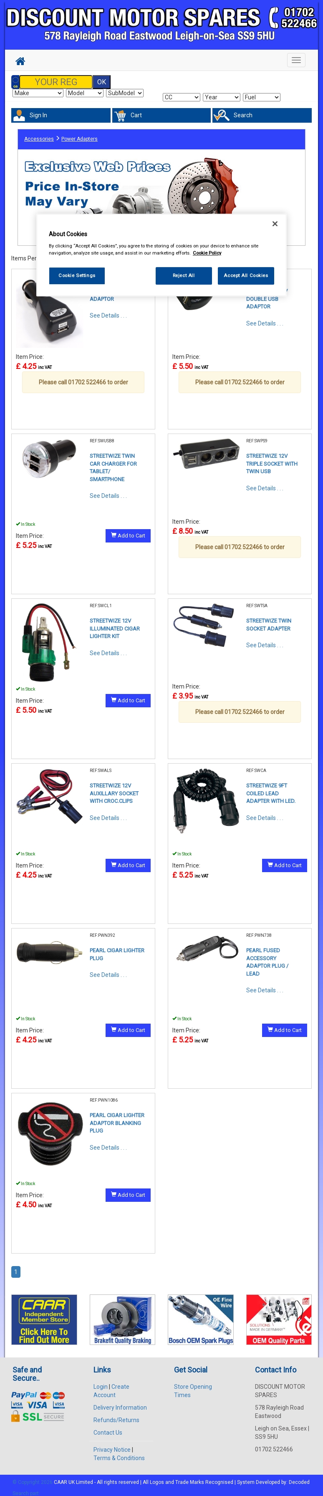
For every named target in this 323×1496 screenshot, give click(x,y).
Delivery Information (120, 1402)
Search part (26, 1488)
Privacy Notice (112, 1444)
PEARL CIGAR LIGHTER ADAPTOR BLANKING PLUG (117, 1117)
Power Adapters (79, 135)
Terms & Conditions (119, 1452)
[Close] (275, 223)
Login (100, 1381)
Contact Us (107, 1427)
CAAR (60, 1477)
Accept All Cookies (246, 276)
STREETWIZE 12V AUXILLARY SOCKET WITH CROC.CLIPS (114, 788)
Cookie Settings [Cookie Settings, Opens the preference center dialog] (77, 276)
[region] (161, 255)
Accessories (39, 135)
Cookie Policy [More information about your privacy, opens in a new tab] (207, 253)
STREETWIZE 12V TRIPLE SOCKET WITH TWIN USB (272, 458)
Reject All (184, 276)
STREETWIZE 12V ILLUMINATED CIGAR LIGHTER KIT (115, 623)
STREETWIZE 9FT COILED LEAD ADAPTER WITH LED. (270, 788)
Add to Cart (128, 530)
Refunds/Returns (116, 1414)
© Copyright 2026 (33, 1477)
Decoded (299, 1477)
